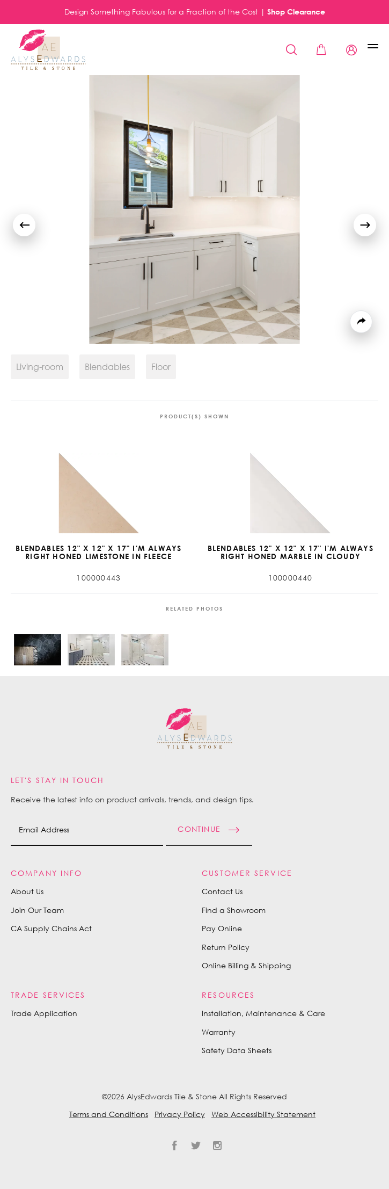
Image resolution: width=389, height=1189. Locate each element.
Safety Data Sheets (236, 1050)
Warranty (219, 1031)
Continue (199, 828)
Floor (161, 366)
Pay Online (222, 928)
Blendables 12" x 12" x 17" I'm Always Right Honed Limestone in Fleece (98, 552)
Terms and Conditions (108, 1114)
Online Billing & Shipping (246, 965)
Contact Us (222, 891)
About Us (27, 891)
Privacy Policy (180, 1114)
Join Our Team (37, 910)
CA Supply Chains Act (51, 928)
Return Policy (225, 947)
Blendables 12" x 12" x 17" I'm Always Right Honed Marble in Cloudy (290, 552)
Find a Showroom (234, 910)
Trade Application (44, 1013)
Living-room (39, 366)
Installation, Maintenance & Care (263, 1013)
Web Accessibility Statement (263, 1114)
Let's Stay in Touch (57, 780)
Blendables (107, 366)
